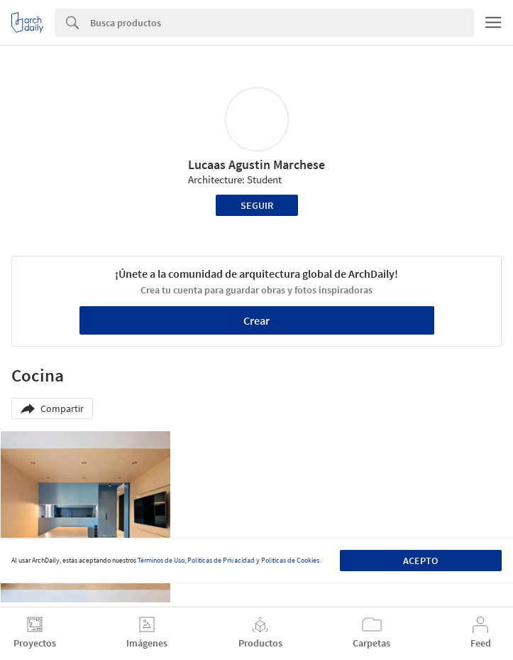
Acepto (420, 560)
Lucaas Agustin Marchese (256, 164)
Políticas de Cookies (290, 560)
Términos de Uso (161, 560)
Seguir (257, 205)
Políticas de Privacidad (221, 560)
